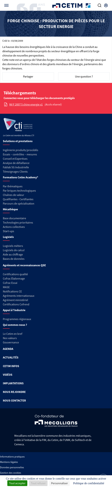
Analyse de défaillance (16, 163)
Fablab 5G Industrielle (16, 167)
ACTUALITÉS (10, 357)
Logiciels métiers (13, 246)
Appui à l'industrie (14, 310)
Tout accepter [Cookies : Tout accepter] (17, 483)
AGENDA (8, 349)
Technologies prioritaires (18, 222)
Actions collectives (14, 227)
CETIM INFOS (11, 366)
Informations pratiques (12, 456)
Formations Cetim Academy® (20, 177)
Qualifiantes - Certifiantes (18, 199)
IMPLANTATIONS (13, 383)
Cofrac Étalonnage (14, 278)
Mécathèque (10, 209)
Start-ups (8, 231)
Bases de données (13, 259)
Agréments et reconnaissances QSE (24, 265)
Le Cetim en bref (12, 334)
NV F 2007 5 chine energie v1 (26, 104)
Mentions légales (9, 462)
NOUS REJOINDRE (14, 392)
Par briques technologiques (19, 190)
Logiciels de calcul (13, 250)
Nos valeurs (10, 338)
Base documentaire (14, 218)
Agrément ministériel (15, 300)
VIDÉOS (7, 374)
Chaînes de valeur (13, 195)
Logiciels (8, 237)
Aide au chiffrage (13, 254)
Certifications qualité (15, 274)
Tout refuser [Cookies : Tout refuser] (38, 483)
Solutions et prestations (18, 141)
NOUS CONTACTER (14, 400)
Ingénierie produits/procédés (20, 150)
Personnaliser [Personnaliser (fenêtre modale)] (59, 483)
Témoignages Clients (15, 171)
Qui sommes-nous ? (15, 325)
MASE (6, 287)
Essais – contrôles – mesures (20, 154)
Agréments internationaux (18, 295)
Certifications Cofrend (16, 304)
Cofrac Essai (10, 283)
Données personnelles (12, 467)
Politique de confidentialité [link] (88, 483)
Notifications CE (12, 291)
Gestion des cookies (10, 472)
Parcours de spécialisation (18, 203)
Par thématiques (13, 186)
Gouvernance (11, 342)
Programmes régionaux (17, 319)
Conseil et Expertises (15, 158)
